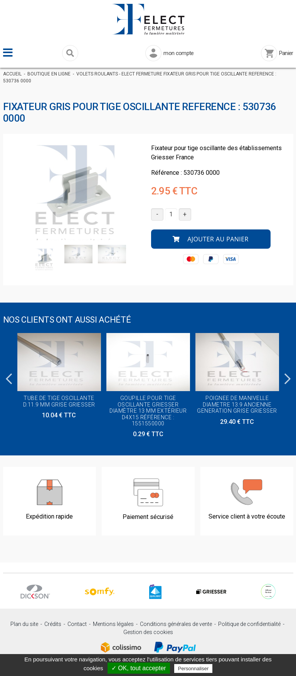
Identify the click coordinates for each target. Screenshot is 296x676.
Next (287, 376)
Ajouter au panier (211, 239)
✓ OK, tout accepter (138, 668)
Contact (77, 624)
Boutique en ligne (49, 74)
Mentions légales (113, 624)
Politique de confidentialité (249, 624)
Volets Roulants (97, 74)
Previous (9, 376)
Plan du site (24, 624)
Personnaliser (193, 668)
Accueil (12, 74)
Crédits (52, 624)
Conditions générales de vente (176, 624)
